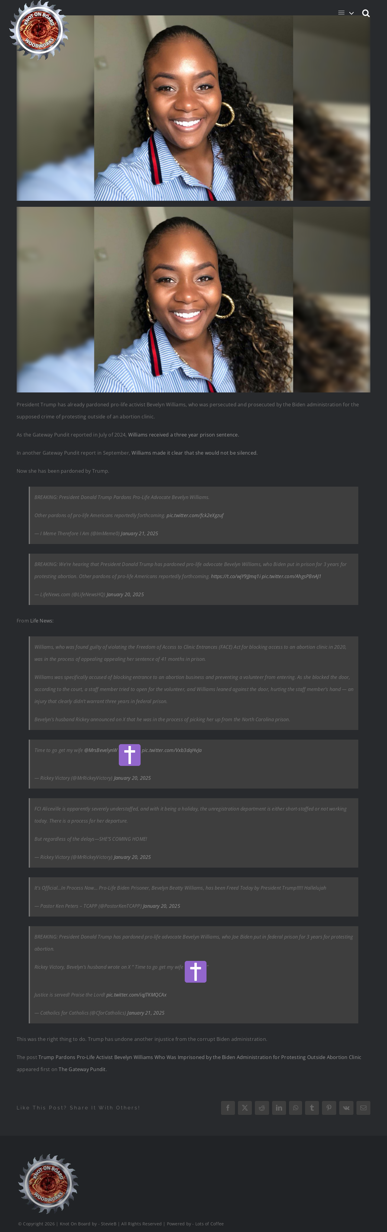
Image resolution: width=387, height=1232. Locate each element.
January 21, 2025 (139, 533)
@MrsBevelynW (101, 750)
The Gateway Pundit (82, 1069)
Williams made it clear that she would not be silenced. (195, 453)
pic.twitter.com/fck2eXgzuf (195, 515)
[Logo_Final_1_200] (47, 1137)
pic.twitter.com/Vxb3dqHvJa (172, 750)
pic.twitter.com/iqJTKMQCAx (136, 994)
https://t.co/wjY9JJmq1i (236, 576)
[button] (366, 12)
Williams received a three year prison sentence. (183, 434)
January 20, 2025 (125, 594)
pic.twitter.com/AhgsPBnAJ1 (291, 576)
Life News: (42, 620)
